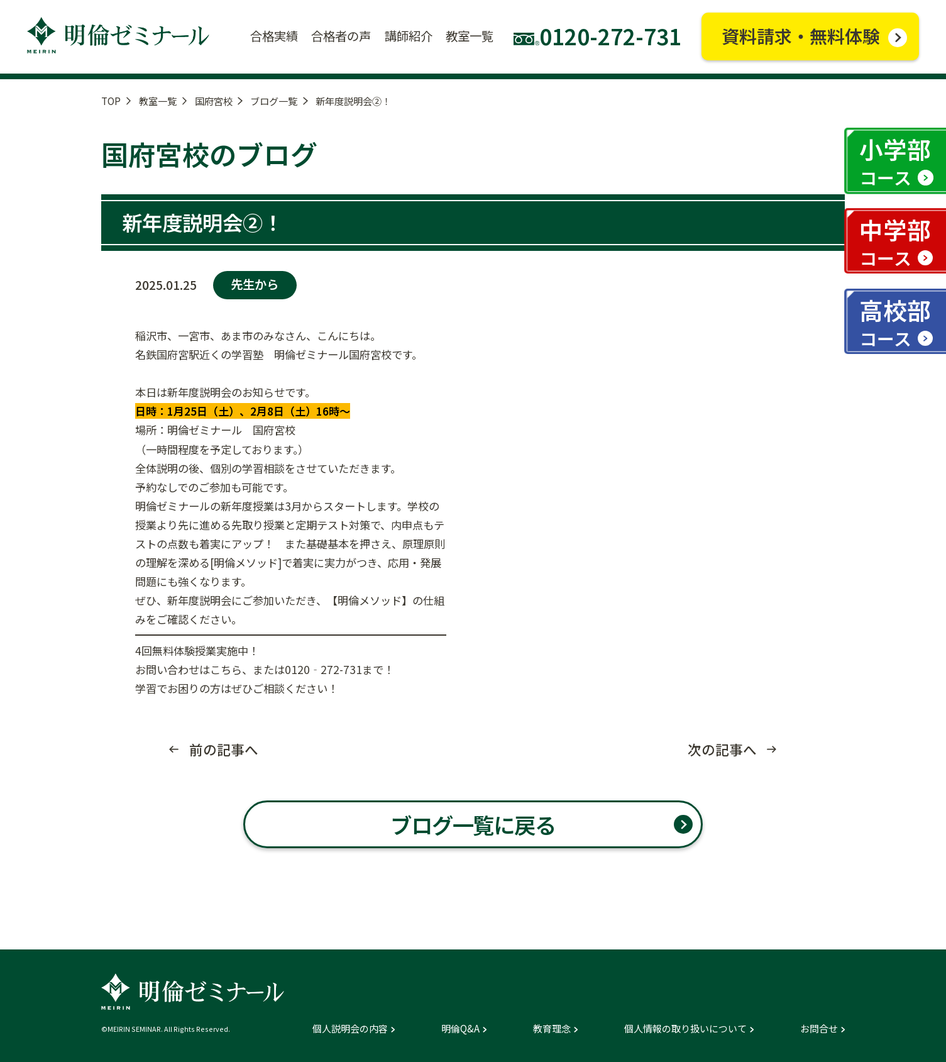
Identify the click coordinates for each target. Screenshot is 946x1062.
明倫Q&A (460, 1028)
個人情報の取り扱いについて (685, 1028)
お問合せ (819, 1028)
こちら (226, 669)
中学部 (895, 241)
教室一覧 (158, 101)
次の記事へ (722, 749)
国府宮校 (214, 101)
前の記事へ (223, 749)
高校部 (895, 321)
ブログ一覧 (273, 101)
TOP (111, 101)
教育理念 (552, 1028)
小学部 (895, 160)
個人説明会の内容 (350, 1028)
